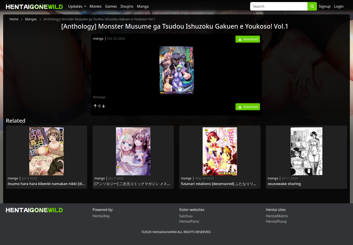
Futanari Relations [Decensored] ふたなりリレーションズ (220, 184)
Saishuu (185, 215)
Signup (324, 6)
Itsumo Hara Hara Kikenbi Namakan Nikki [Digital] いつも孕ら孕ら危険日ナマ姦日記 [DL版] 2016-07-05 (46, 184)
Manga (143, 6)
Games (111, 6)
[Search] (279, 6)
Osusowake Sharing (284, 184)
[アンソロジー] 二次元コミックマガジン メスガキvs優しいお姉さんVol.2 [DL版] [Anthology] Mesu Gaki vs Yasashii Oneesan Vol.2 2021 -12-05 (133, 184)
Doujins (126, 6)
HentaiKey (101, 215)
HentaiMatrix (277, 215)
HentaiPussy (276, 221)
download (248, 39)
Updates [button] (75, 6)
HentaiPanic (189, 221)
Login (339, 6)
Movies (96, 6)
